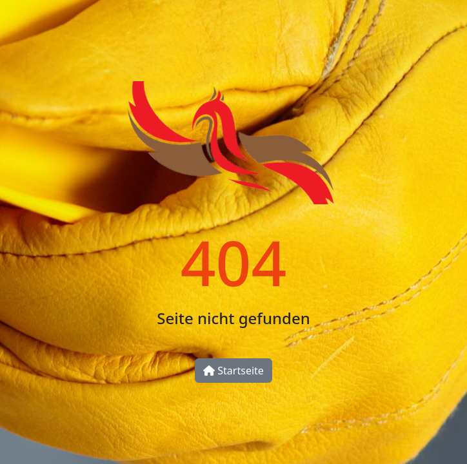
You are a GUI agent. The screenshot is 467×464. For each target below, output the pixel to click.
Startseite (233, 370)
